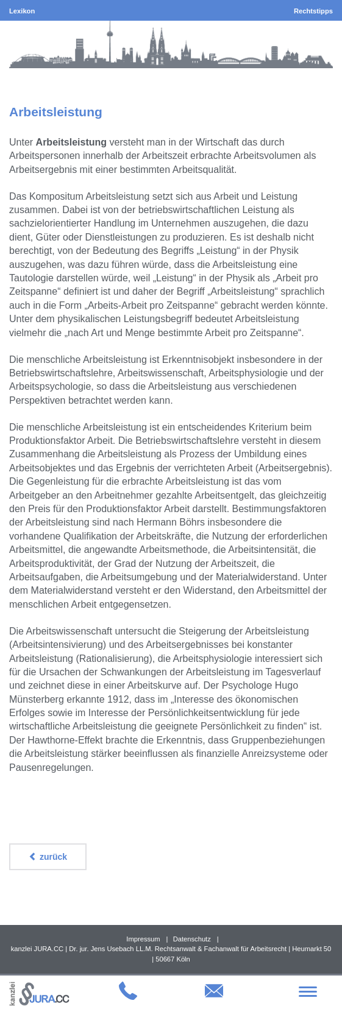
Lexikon (22, 11)
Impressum (143, 939)
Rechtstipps (313, 11)
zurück (48, 857)
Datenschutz (192, 939)
